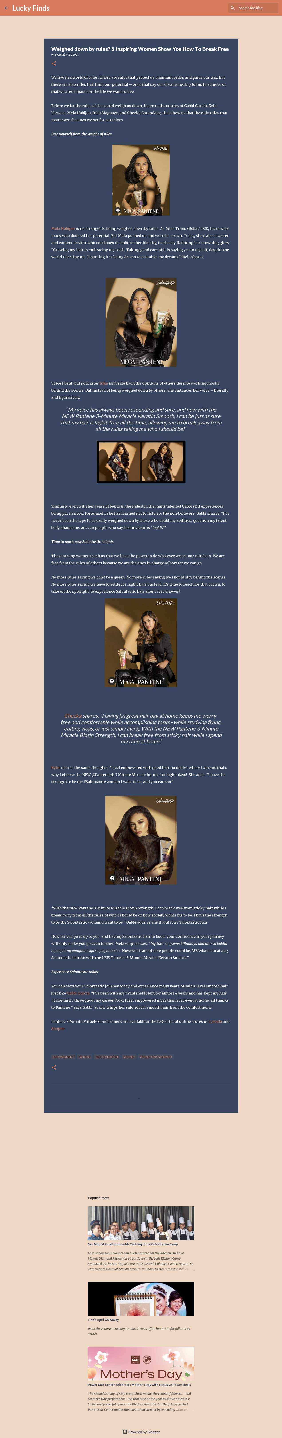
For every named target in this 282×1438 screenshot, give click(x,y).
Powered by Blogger (141, 1432)
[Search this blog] (255, 8)
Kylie (55, 767)
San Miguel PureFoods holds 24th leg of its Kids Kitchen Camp (133, 1244)
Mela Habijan (63, 228)
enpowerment (63, 1057)
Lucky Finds (30, 8)
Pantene (85, 1057)
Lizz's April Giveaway (103, 1320)
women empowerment (156, 1057)
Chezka (72, 715)
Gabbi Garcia (78, 993)
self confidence (107, 1057)
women (129, 1057)
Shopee (57, 1028)
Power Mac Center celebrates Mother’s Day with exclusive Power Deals (139, 1385)
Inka (104, 383)
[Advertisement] (141, 1151)
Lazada (215, 1021)
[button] (54, 64)
